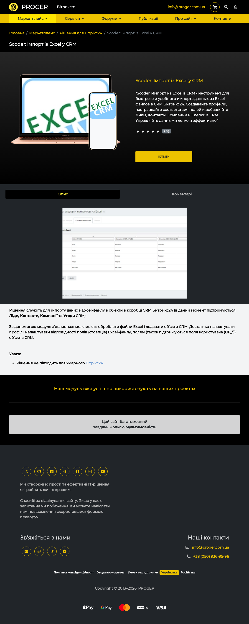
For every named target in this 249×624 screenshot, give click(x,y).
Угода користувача (110, 572)
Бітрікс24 (94, 363)
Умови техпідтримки (143, 572)
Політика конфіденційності (74, 572)
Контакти (222, 18)
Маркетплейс (33, 18)
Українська (169, 572)
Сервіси (74, 18)
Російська (188, 572)
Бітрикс (66, 7)
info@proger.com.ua (186, 7)
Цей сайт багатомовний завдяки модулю (124, 424)
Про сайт (185, 18)
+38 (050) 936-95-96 (211, 556)
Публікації (148, 18)
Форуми (111, 18)
